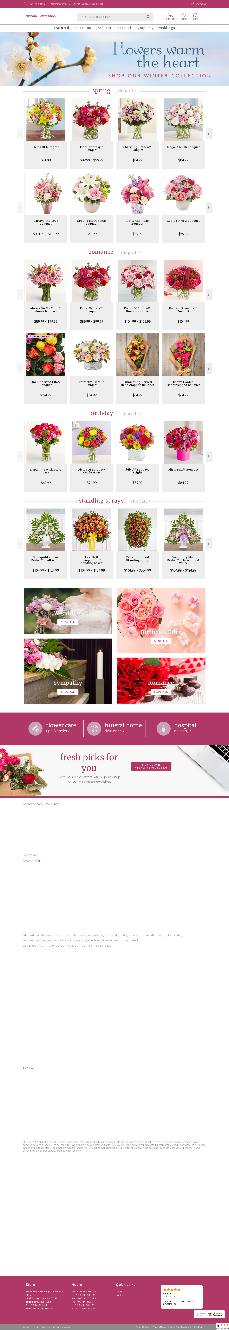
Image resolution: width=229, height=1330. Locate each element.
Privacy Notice (159, 1327)
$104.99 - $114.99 (46, 234)
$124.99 (46, 395)
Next (209, 133)
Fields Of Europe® (45, 147)
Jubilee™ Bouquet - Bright (138, 471)
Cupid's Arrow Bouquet (183, 220)
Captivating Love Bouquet (45, 222)
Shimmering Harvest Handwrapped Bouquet (137, 383)
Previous (20, 133)
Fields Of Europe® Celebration (91, 471)
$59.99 (92, 234)
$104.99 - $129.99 (137, 321)
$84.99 (137, 160)
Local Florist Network (180, 1327)
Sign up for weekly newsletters (151, 766)
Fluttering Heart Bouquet (138, 222)
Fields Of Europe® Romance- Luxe (137, 310)
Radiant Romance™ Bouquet (183, 310)
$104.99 (183, 321)
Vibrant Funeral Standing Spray (137, 558)
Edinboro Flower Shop (40, 16)
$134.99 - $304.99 (137, 570)
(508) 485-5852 (37, 3)
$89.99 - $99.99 (91, 160)
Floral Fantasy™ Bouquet (91, 148)
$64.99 (137, 395)
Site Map (198, 1327)
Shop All (126, 91)
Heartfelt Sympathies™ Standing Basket (92, 560)
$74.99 (46, 160)
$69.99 (46, 482)
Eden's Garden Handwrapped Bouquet (183, 383)
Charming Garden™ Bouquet (137, 148)
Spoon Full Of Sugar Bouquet (91, 222)
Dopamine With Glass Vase (45, 471)
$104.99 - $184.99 (92, 570)
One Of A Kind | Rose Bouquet (46, 383)
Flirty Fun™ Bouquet (183, 469)
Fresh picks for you (89, 768)
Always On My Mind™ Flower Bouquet (45, 310)
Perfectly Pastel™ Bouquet (91, 383)
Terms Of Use (142, 1327)
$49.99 (138, 234)
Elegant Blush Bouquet (183, 147)
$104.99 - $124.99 (46, 570)
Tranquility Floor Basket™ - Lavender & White (183, 560)
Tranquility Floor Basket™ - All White (45, 558)
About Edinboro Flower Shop (41, 804)
